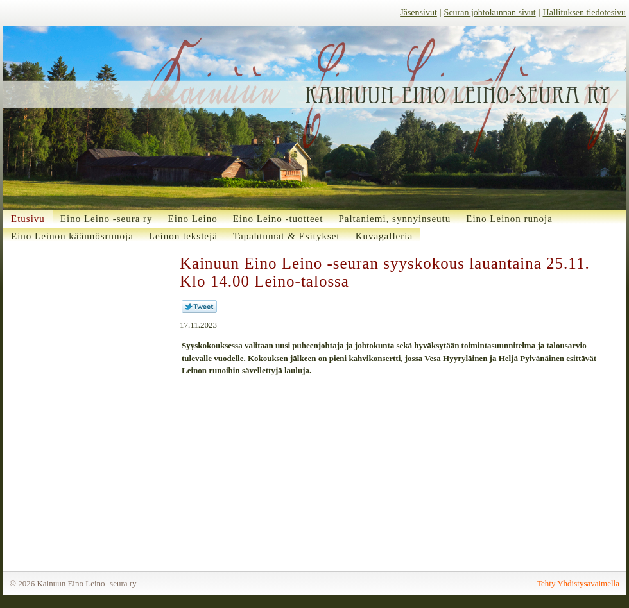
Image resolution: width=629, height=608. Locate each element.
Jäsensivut (418, 12)
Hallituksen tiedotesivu (584, 12)
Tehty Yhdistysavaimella (578, 583)
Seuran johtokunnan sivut (490, 12)
